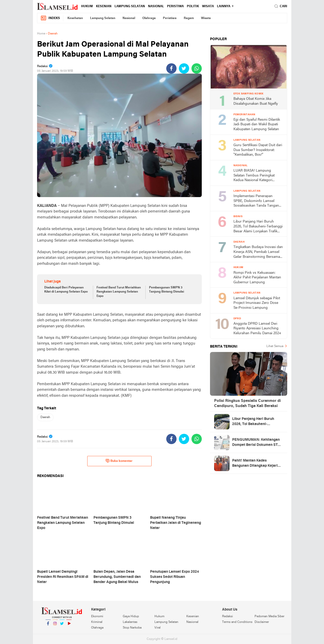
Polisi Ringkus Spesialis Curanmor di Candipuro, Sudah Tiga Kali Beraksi (247, 403)
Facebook (48, 626)
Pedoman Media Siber (269, 616)
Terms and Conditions (237, 622)
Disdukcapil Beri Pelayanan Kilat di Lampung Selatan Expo (66, 290)
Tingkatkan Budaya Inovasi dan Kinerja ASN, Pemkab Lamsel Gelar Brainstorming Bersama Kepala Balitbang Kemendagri (258, 252)
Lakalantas (130, 622)
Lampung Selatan (130, 6)
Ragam (189, 18)
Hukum (87, 6)
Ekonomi (97, 616)
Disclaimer (262, 622)
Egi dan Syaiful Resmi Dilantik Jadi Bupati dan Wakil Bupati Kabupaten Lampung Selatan (256, 124)
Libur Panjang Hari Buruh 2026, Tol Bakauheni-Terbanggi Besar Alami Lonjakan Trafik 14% (258, 227)
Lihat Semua (274, 346)
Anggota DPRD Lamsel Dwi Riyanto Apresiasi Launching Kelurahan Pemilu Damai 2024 (257, 328)
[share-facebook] (171, 68)
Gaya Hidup (131, 616)
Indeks (50, 18)
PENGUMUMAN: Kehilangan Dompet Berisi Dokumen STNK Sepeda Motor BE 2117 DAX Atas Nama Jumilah (257, 443)
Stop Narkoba (132, 627)
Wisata (208, 6)
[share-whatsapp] (196, 68)
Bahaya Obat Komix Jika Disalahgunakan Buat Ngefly (255, 101)
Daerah (45, 417)
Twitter (62, 626)
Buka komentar (119, 461)
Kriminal (96, 622)
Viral (157, 627)
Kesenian (103, 6)
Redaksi (227, 616)
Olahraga (149, 18)
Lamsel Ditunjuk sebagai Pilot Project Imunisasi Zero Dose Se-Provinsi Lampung (256, 303)
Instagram (55, 626)
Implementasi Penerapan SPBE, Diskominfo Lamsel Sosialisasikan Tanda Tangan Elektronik (256, 201)
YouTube (69, 626)
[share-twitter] (184, 68)
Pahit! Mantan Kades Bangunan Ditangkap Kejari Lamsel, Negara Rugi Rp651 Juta (255, 464)
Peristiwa (175, 6)
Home (41, 33)
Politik (193, 6)
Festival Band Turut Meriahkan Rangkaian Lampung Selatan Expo (119, 292)
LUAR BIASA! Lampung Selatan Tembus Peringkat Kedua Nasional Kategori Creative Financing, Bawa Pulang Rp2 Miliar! (254, 176)
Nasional (156, 6)
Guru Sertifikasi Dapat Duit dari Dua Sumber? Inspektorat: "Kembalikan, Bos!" (257, 150)
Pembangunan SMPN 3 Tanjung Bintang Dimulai (166, 290)
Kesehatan (75, 18)
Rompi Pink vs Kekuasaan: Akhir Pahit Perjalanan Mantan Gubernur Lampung (257, 277)
